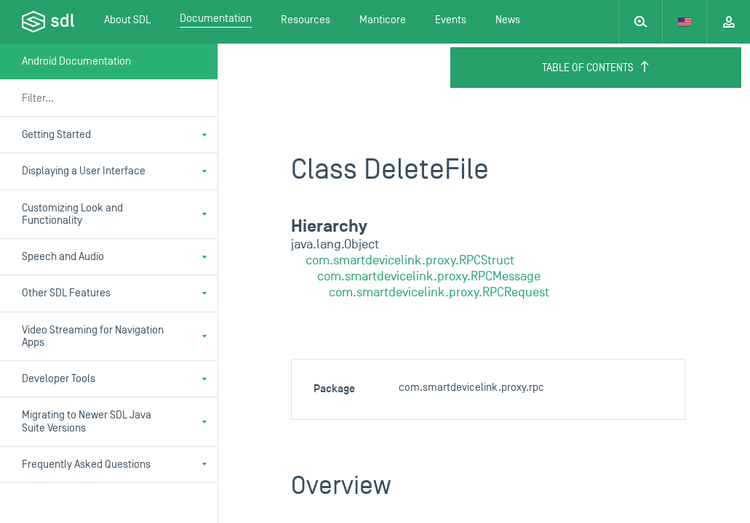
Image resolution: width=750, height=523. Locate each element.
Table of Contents (596, 67)
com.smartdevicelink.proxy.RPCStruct (410, 260)
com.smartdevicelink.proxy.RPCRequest (439, 292)
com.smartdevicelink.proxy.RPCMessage (428, 276)
